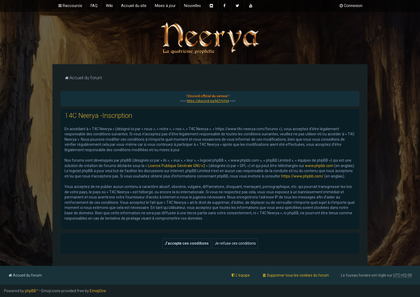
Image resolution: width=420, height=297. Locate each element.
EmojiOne (98, 291)
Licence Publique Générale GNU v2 (176, 166)
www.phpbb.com (319, 166)
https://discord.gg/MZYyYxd (208, 101)
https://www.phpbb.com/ (302, 176)
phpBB (30, 291)
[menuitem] (94, 6)
